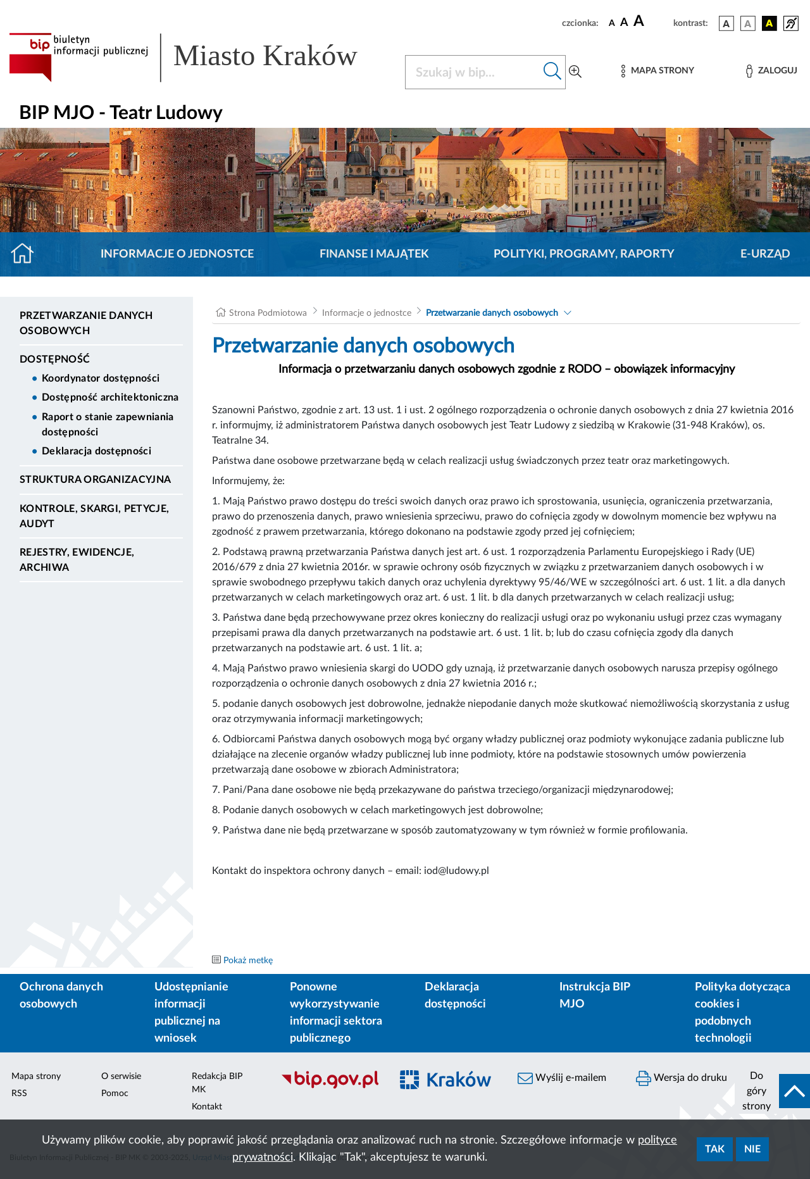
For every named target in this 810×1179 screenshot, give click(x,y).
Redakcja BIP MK (217, 1083)
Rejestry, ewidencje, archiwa (77, 560)
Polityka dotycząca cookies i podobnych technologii (742, 1013)
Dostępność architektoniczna (110, 397)
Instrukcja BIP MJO (594, 996)
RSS (19, 1093)
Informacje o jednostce (177, 254)
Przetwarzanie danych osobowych (86, 323)
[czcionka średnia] (624, 23)
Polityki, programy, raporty (584, 254)
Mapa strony (36, 1076)
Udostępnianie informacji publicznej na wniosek (191, 1013)
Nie (752, 1149)
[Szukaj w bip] (553, 72)
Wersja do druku (681, 1078)
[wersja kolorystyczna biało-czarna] (747, 23)
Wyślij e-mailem (562, 1078)
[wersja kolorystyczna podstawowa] (726, 23)
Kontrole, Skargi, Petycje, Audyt (94, 516)
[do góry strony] (772, 1091)
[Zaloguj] (771, 71)
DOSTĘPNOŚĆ (55, 359)
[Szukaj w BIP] (472, 72)
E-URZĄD (765, 254)
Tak (715, 1149)
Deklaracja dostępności (96, 451)
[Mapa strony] (657, 71)
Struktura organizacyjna (95, 480)
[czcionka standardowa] (612, 22)
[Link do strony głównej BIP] (199, 57)
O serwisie (121, 1076)
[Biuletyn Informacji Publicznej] (329, 1087)
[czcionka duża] (651, 21)
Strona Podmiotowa (268, 313)
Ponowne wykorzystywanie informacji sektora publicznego (336, 1013)
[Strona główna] (27, 254)
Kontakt (207, 1106)
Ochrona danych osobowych (61, 996)
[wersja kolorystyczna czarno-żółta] (769, 23)
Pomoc (114, 1093)
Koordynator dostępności (100, 378)
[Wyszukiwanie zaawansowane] (575, 72)
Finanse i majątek (374, 254)
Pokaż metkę (248, 960)
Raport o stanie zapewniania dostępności (108, 424)
